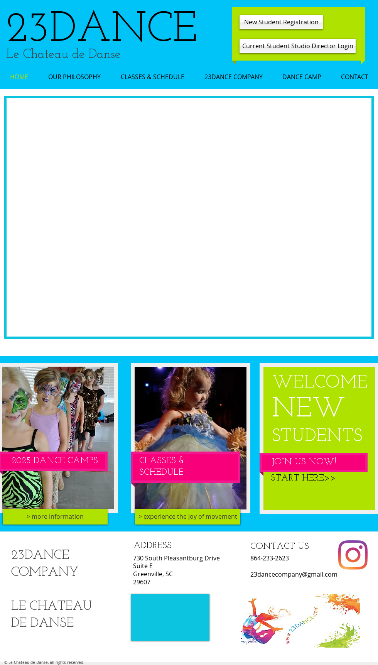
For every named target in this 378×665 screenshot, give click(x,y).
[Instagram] (353, 555)
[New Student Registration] (281, 22)
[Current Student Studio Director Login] (298, 46)
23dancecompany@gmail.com (294, 574)
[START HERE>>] (303, 478)
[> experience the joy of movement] (187, 517)
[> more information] (55, 517)
